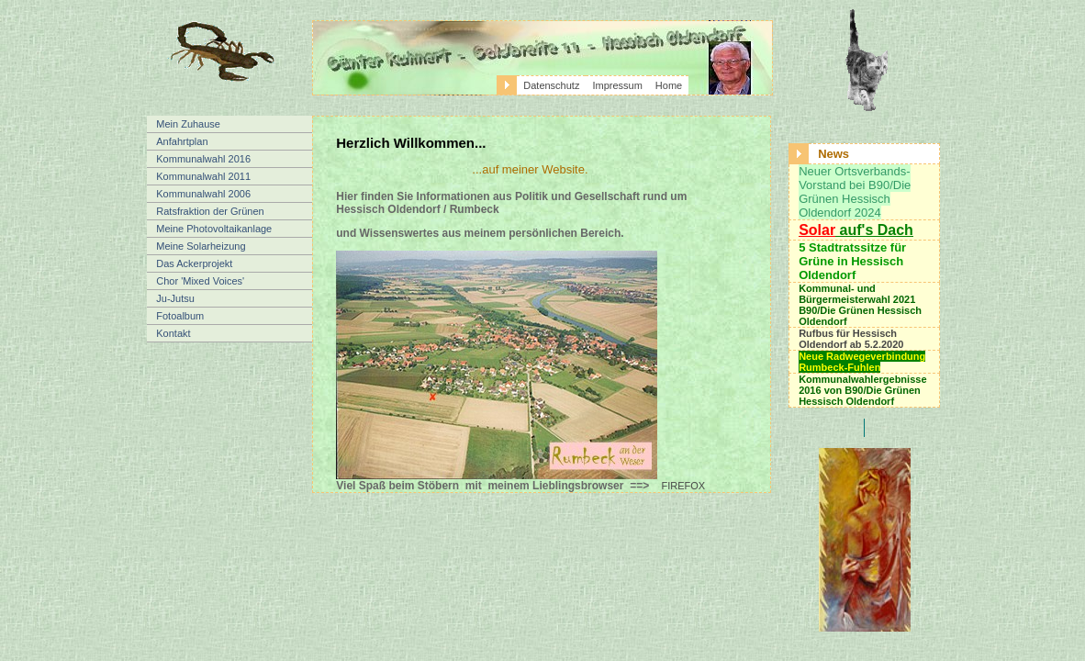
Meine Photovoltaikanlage (214, 228)
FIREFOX (684, 485)
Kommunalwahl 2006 (203, 193)
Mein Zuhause (188, 123)
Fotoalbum (180, 315)
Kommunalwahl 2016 (203, 158)
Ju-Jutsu (175, 298)
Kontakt (173, 333)
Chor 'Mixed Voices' (200, 280)
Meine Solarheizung (200, 246)
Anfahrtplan (181, 141)
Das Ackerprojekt (194, 263)
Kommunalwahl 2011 (203, 176)
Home (668, 85)
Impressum (617, 85)
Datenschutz (551, 85)
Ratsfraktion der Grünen (209, 211)
